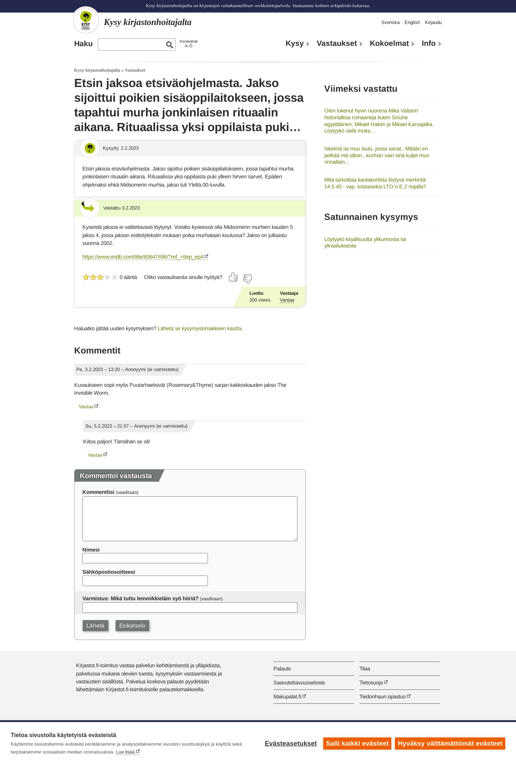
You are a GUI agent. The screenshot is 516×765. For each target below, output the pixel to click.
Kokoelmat (389, 43)
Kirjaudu (433, 22)
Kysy (295, 43)
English (412, 22)
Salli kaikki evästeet (357, 743)
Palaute (282, 668)
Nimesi (91, 550)
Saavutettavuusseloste (299, 682)
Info (429, 43)
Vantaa (287, 300)
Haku (83, 43)
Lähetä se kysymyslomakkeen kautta (199, 328)
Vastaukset (337, 43)
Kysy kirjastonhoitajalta (97, 70)
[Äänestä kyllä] (233, 277)
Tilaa (364, 668)
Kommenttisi (98, 492)
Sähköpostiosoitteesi (108, 572)
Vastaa (86, 406)
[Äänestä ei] (247, 279)
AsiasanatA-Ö (188, 43)
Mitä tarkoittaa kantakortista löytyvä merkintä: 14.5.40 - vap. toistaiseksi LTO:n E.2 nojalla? (375, 183)
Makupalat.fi (287, 696)
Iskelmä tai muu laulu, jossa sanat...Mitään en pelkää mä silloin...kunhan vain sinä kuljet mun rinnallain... (376, 155)
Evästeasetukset (291, 743)
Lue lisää (125, 752)
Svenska (390, 22)
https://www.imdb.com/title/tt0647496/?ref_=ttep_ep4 (142, 257)
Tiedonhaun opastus (382, 696)
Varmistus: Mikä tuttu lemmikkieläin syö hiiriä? (140, 598)
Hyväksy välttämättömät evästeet (450, 743)
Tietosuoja (371, 682)
